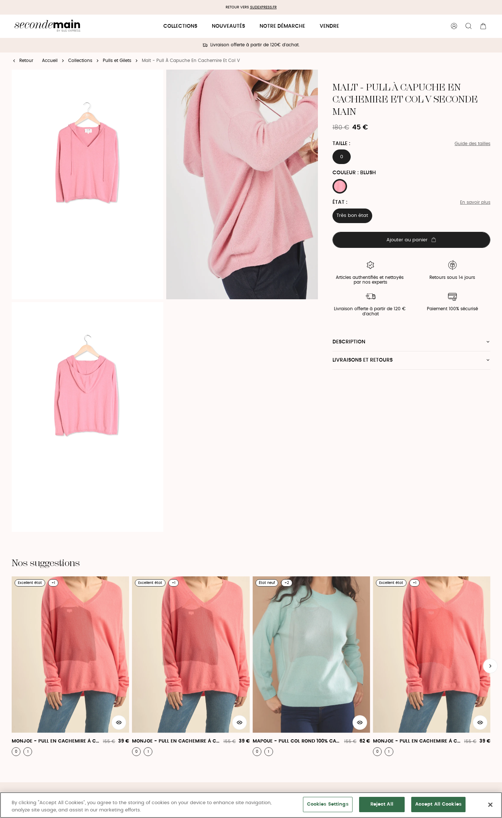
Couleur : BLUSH (354, 172)
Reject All (381, 804)
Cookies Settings (328, 804)
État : (339, 202)
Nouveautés (228, 26)
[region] (251, 805)
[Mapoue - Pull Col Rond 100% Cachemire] (311, 666)
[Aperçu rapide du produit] (119, 722)
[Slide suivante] (490, 666)
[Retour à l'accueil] (47, 26)
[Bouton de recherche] (468, 26)
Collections (180, 26)
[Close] (490, 804)
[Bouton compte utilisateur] (454, 26)
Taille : (341, 143)
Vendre (329, 26)
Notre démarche (282, 26)
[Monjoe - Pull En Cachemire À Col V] (70, 666)
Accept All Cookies (438, 804)
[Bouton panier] (483, 26)
